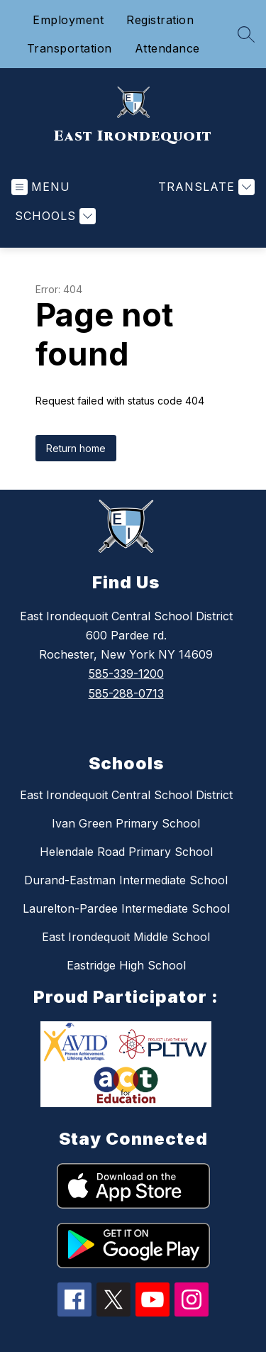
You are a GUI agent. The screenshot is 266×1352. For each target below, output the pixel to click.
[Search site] (246, 34)
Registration (160, 20)
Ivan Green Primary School (126, 823)
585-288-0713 (126, 693)
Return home (76, 448)
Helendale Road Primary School (126, 852)
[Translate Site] (205, 187)
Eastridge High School (126, 965)
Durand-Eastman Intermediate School (126, 880)
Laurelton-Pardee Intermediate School (126, 908)
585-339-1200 (126, 673)
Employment (68, 20)
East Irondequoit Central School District (126, 795)
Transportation (69, 48)
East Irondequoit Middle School (126, 937)
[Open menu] (40, 187)
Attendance (167, 48)
